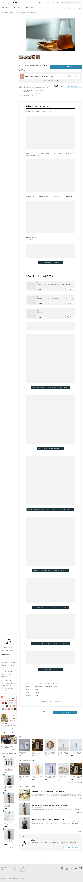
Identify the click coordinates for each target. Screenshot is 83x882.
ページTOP (43, 859)
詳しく (69, 289)
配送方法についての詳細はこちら (8, 674)
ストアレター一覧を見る (77, 831)
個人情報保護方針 (14, 878)
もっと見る (12, 847)
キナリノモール (4, 12)
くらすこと (15, 12)
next (80, 34)
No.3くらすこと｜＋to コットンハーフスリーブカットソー (50, 311)
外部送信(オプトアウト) (24, 878)
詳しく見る (14, 728)
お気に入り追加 (73, 86)
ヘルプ (20, 869)
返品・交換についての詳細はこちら (8, 688)
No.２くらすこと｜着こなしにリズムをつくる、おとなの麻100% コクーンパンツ (55, 297)
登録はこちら (14, 749)
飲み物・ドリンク (48, 683)
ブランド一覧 (13, 867)
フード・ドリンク (39, 683)
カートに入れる (66, 67)
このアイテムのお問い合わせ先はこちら (51, 701)
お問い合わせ (22, 871)
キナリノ (3, 869)
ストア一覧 (10, 12)
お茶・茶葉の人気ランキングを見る (74, 782)
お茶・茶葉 (55, 683)
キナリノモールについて (24, 867)
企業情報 (3, 878)
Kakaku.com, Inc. (78, 879)
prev (21, 34)
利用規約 (8, 878)
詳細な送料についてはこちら (7, 665)
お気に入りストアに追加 (72, 847)
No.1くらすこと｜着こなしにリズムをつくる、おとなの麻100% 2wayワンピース (55, 283)
